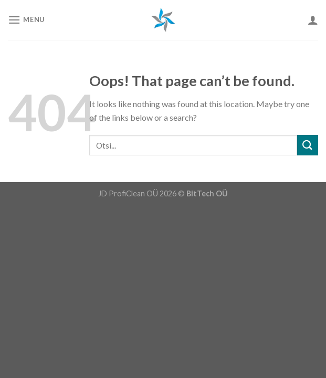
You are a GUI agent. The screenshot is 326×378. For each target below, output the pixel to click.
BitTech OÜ (207, 193)
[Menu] (26, 20)
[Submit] (307, 145)
